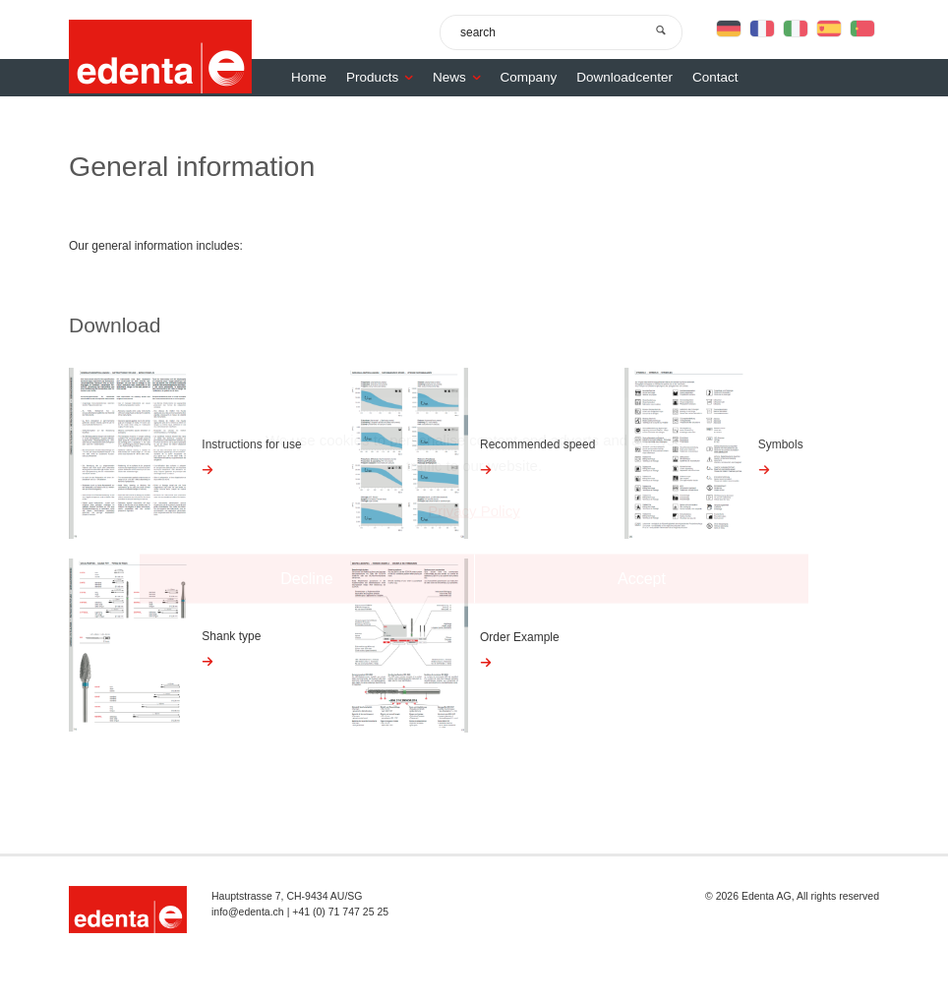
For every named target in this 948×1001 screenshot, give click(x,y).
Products (384, 77)
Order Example (520, 637)
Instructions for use (251, 444)
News (462, 77)
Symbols (780, 444)
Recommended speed (537, 444)
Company (529, 77)
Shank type (231, 636)
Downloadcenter (624, 77)
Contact (715, 77)
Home (308, 77)
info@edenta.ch (247, 911)
